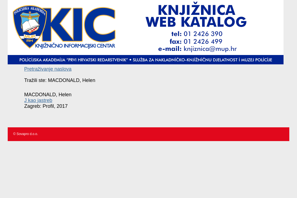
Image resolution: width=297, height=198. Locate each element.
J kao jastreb (38, 100)
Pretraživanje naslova (48, 69)
